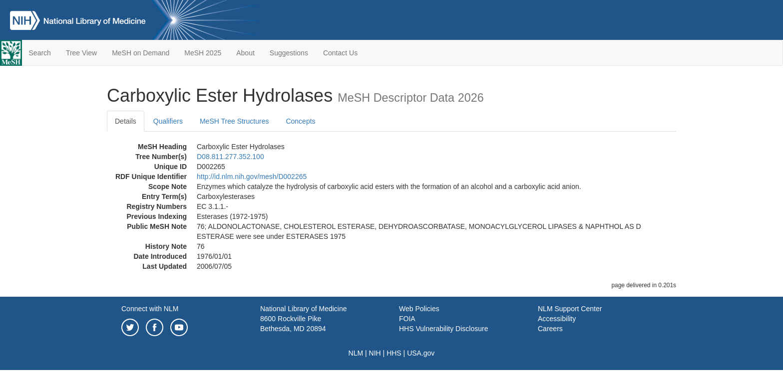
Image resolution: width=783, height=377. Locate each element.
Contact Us (340, 53)
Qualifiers (168, 121)
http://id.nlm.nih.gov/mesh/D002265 (252, 177)
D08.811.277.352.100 (230, 157)
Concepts (300, 121)
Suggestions (289, 53)
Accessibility (557, 319)
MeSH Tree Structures (234, 121)
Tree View (81, 53)
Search (40, 53)
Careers (550, 329)
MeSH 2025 (202, 53)
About (245, 53)
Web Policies (419, 309)
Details (125, 121)
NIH (375, 353)
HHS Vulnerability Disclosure (443, 329)
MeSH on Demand (140, 53)
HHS (394, 353)
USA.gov (420, 353)
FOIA (407, 319)
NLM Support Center (570, 309)
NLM (356, 353)
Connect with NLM (149, 309)
